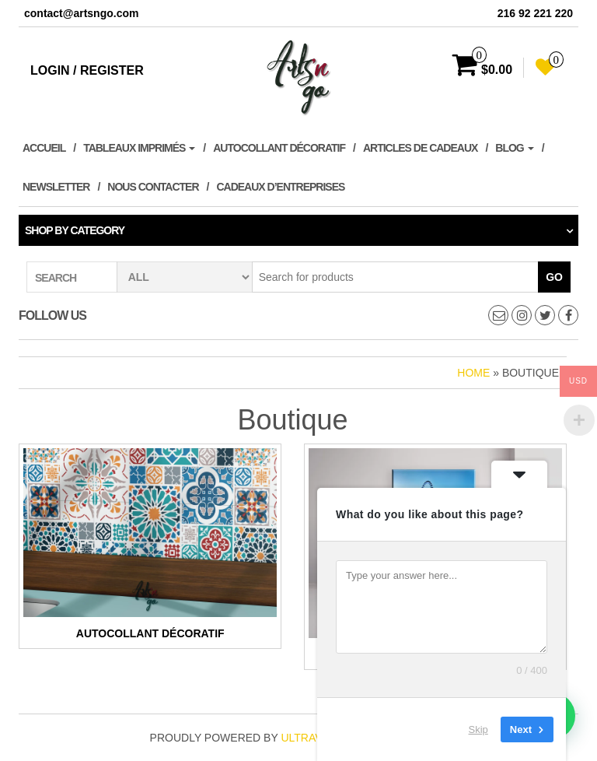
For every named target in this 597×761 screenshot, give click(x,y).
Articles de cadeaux (420, 148)
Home (473, 372)
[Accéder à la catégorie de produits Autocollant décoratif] (150, 546)
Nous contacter (152, 187)
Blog (514, 148)
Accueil (44, 148)
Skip (478, 729)
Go (554, 277)
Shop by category (74, 230)
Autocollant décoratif (279, 148)
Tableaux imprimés (139, 148)
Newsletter (56, 187)
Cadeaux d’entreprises (280, 187)
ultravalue (315, 737)
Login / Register (87, 70)
